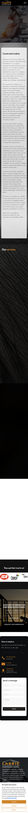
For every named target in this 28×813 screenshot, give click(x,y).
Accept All (14, 801)
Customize (14, 805)
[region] (14, 797)
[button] (25, 3)
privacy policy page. (12, 798)
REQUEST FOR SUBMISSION (14, 624)
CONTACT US (14, 618)
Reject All (14, 809)
